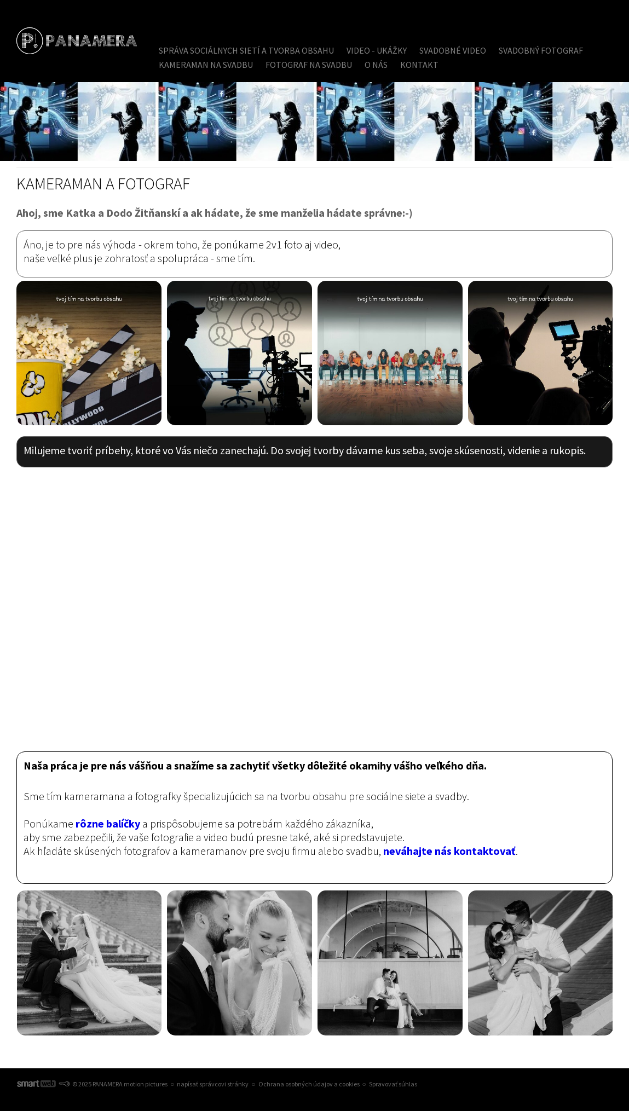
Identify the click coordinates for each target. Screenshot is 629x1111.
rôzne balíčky (108, 823)
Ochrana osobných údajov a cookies (309, 1084)
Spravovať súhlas (393, 1084)
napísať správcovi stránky (213, 1084)
